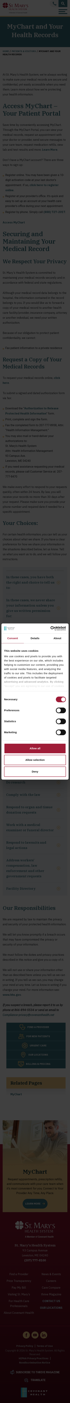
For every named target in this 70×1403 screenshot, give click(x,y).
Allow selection (35, 759)
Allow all (35, 748)
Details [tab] (35, 638)
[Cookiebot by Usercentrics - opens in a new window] (50, 628)
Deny (35, 771)
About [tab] (57, 638)
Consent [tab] (12, 638)
